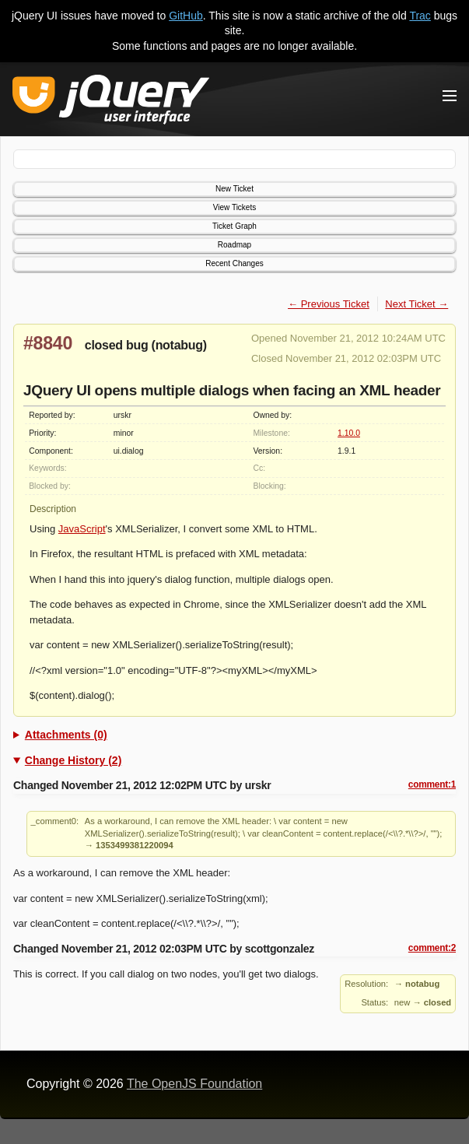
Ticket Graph (234, 226)
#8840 (47, 343)
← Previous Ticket (328, 304)
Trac (419, 15)
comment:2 (432, 947)
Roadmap (234, 244)
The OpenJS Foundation (194, 1083)
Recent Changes (234, 263)
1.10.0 (349, 433)
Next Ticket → (416, 304)
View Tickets (234, 207)
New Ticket (234, 188)
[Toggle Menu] (450, 95)
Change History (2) (73, 760)
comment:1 (432, 784)
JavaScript (82, 529)
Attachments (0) (66, 734)
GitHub (186, 15)
